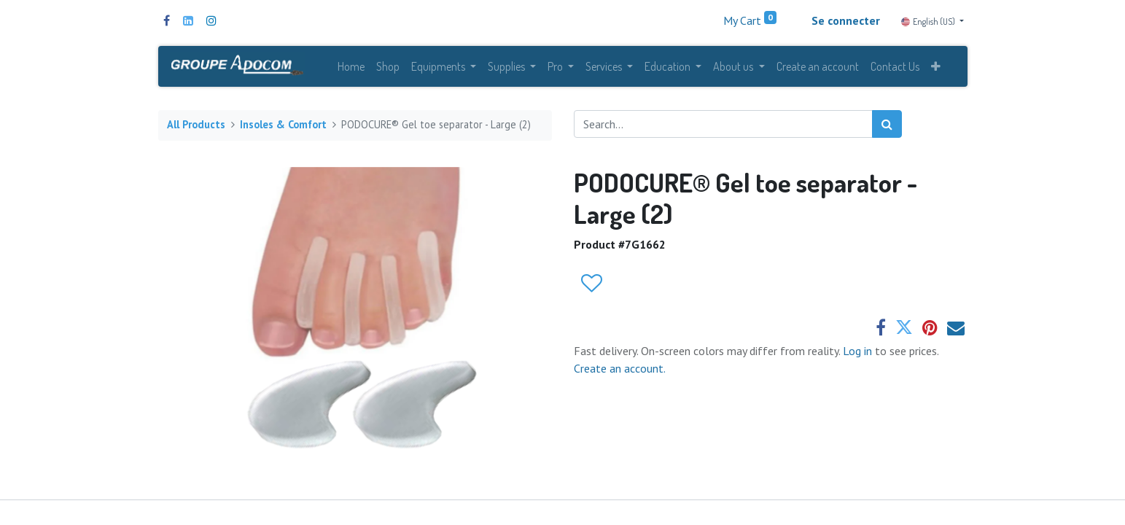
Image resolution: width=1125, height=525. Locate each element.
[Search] (887, 125)
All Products (196, 126)
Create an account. (620, 369)
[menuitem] (351, 67)
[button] (935, 67)
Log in (859, 351)
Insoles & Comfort (283, 126)
